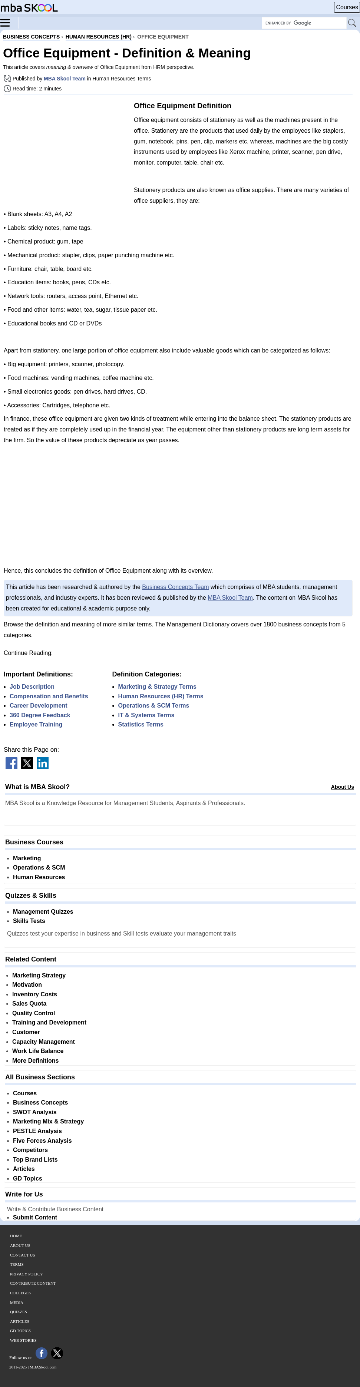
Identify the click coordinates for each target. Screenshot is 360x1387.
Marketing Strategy (39, 975)
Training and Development (49, 1022)
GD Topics (27, 1178)
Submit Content (35, 1217)
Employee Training (36, 724)
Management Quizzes (43, 911)
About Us (342, 787)
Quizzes (18, 1312)
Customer (26, 1032)
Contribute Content (33, 1283)
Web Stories (23, 1340)
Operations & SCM (39, 867)
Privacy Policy (26, 1274)
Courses (347, 7)
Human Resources (39, 877)
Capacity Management (43, 1042)
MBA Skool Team (65, 79)
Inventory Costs (34, 994)
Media (16, 1302)
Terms (17, 1264)
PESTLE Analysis (37, 1131)
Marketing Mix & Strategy (48, 1121)
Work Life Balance (37, 1051)
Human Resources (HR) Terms (161, 696)
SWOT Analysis (35, 1112)
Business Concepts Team (175, 587)
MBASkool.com (43, 1367)
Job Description (32, 686)
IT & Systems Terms (146, 715)
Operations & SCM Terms (153, 705)
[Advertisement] (66, 152)
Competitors (30, 1150)
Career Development (38, 705)
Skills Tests (29, 921)
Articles (24, 1169)
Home (16, 1236)
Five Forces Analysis (42, 1141)
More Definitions (35, 1060)
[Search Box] (304, 23)
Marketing (27, 858)
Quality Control (33, 1013)
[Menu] (9, 22)
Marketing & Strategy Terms (157, 686)
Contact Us (22, 1255)
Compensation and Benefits (49, 696)
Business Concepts (40, 1102)
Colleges (20, 1293)
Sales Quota (29, 1003)
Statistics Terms (141, 724)
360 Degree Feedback (40, 715)
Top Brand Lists (35, 1159)
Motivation (27, 985)
